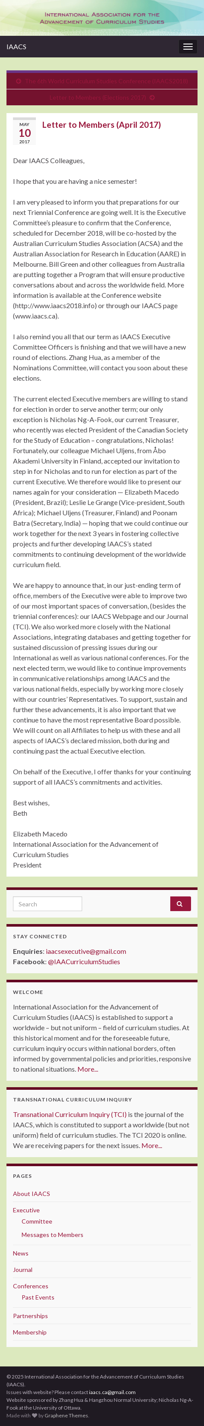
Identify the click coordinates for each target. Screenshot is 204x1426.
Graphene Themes (66, 1415)
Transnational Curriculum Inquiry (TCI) (70, 1114)
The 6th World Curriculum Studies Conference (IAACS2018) (106, 81)
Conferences (30, 1286)
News (21, 1253)
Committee (37, 1221)
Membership (30, 1332)
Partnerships (30, 1315)
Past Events (38, 1297)
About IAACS (31, 1193)
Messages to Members (52, 1234)
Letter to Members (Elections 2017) (98, 97)
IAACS (16, 46)
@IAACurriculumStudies (84, 961)
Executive (26, 1210)
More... (87, 1069)
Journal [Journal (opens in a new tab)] (22, 1269)
